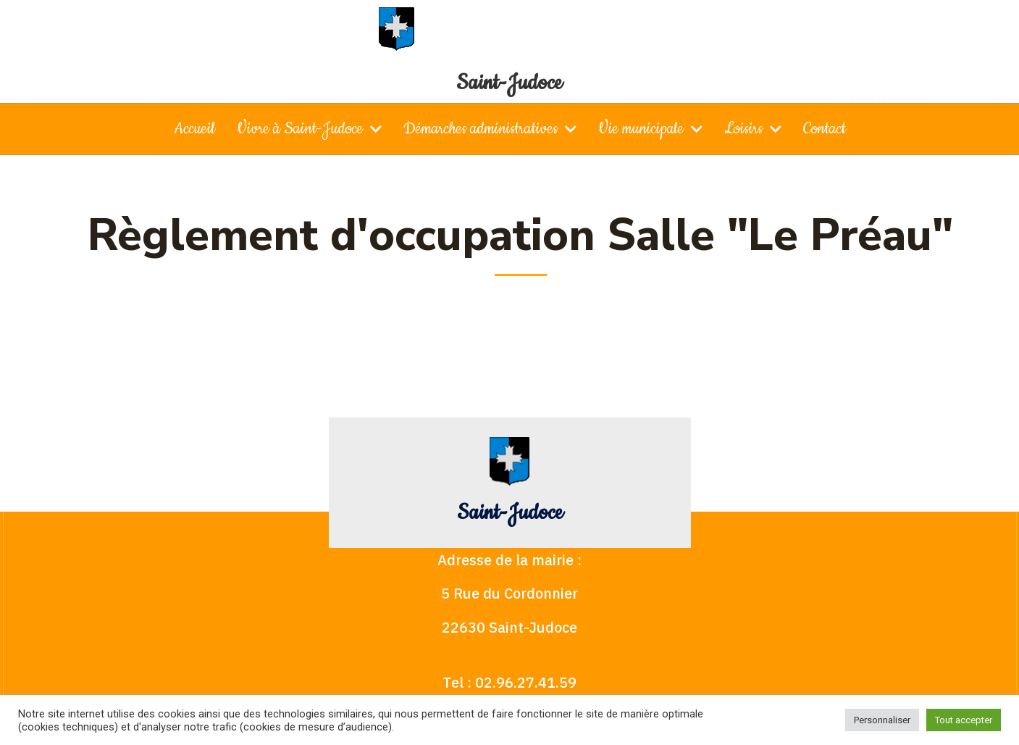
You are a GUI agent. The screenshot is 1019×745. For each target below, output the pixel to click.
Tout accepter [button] (963, 720)
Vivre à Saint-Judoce (309, 129)
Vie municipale (650, 129)
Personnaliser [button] (882, 720)
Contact (824, 128)
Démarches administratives (489, 129)
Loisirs (752, 129)
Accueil (194, 128)
